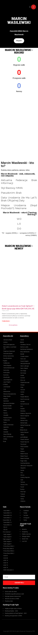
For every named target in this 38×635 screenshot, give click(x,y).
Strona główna (13, 325)
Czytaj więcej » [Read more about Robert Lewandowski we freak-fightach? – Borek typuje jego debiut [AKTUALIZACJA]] (6, 321)
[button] (30, 7)
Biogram (19, 41)
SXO (33, 631)
